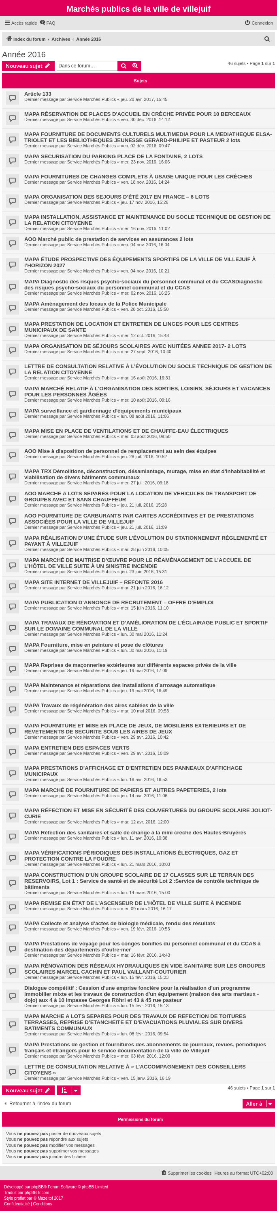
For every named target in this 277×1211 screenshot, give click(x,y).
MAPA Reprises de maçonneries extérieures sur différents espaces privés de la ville (130, 665)
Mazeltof (45, 1198)
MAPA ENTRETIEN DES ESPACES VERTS (77, 748)
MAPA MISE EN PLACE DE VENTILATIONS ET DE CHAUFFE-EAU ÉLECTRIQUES (126, 431)
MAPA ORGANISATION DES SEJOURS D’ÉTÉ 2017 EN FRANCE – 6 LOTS (116, 197)
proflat (20, 1198)
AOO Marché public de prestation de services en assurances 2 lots (109, 239)
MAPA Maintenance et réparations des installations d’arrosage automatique (119, 685)
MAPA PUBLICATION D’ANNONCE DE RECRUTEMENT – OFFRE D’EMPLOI (118, 602)
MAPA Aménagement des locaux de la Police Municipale (95, 304)
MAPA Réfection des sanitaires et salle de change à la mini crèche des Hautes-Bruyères (135, 833)
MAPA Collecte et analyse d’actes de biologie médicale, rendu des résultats (119, 923)
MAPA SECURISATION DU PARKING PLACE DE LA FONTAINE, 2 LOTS (113, 156)
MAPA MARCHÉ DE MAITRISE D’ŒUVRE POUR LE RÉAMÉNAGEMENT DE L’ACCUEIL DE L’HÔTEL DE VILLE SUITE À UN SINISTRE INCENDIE (137, 563)
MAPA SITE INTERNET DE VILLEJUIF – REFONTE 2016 (93, 582)
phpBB (38, 1187)
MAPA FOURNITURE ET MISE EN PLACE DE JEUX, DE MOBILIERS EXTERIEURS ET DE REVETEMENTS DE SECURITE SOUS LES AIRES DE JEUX (135, 729)
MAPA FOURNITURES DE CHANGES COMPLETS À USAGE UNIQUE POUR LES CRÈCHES (138, 177)
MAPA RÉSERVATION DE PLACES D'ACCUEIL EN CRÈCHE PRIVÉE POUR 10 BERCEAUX (137, 114)
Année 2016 (24, 54)
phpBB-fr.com (37, 1192)
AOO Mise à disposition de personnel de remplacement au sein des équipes (120, 451)
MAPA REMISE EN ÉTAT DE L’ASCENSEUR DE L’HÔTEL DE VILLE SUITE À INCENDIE (132, 903)
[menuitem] (47, 23)
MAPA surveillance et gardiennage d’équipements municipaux (102, 411)
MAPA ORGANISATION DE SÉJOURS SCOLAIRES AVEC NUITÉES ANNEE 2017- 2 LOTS (135, 346)
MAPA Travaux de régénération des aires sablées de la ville (99, 705)
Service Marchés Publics (91, 99)
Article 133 (37, 94)
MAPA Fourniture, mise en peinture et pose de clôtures (93, 645)
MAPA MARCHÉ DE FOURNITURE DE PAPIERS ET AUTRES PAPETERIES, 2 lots (125, 790)
